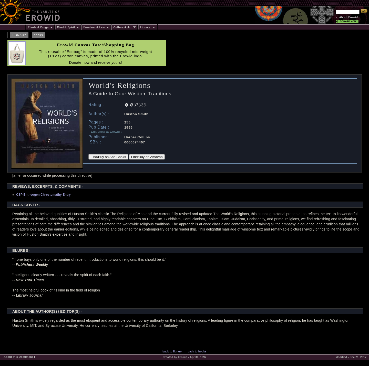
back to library (172, 351)
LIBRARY (19, 35)
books (38, 35)
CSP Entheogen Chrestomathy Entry (43, 194)
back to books (197, 351)
